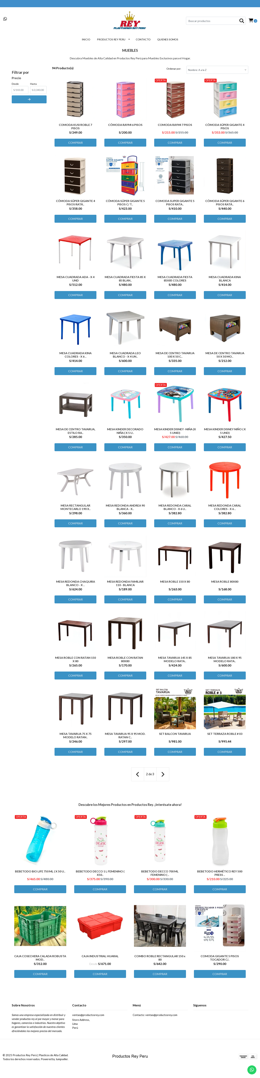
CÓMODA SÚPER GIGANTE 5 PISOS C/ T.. (125, 202)
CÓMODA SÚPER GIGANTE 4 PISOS (224, 126)
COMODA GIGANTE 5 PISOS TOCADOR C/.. (220, 960)
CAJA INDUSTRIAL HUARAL (100, 958)
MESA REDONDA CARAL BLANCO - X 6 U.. (175, 508)
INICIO (86, 39)
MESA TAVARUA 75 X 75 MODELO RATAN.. (76, 737)
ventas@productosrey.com (88, 1018)
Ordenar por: (173, 68)
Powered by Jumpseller (54, 1062)
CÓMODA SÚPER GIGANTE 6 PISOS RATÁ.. (224, 202)
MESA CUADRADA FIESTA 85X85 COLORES (175, 279)
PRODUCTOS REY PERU (111, 39)
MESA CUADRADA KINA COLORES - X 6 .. (75, 355)
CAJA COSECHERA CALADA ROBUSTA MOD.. (40, 960)
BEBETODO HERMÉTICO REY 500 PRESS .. (219, 875)
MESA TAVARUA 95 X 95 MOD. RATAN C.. (125, 737)
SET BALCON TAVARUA (175, 736)
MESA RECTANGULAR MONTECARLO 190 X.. (75, 508)
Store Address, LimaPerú (81, 1027)
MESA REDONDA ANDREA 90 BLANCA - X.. (125, 508)
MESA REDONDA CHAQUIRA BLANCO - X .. (75, 585)
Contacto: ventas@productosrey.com (155, 1018)
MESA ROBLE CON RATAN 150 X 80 (75, 661)
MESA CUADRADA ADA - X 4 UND (75, 279)
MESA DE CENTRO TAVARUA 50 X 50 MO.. (224, 355)
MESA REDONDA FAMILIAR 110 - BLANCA (125, 585)
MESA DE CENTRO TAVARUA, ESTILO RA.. (75, 431)
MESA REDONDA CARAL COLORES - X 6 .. (224, 508)
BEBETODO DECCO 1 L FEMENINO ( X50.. (100, 875)
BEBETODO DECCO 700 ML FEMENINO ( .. (160, 875)
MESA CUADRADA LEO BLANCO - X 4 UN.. (125, 355)
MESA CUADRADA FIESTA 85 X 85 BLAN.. (125, 279)
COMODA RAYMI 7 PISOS (175, 124)
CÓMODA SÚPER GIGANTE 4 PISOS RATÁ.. (75, 202)
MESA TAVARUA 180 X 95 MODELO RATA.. (225, 661)
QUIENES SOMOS (167, 39)
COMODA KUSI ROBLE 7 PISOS (75, 126)
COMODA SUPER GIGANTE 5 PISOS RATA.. (174, 202)
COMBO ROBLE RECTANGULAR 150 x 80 (159, 960)
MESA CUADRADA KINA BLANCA (225, 279)
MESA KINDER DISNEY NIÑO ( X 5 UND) (224, 431)
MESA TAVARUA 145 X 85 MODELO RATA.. (175, 661)
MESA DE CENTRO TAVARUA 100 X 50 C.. (175, 355)
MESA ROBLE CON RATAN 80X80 (125, 661)
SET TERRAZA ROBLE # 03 (224, 736)
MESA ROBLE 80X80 (224, 583)
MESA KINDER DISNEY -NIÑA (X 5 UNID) (175, 431)
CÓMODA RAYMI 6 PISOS (125, 124)
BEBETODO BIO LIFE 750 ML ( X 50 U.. (40, 873)
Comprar (75, 142)
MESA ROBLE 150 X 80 (175, 583)
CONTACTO (143, 39)
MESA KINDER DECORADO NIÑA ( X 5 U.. (125, 431)
